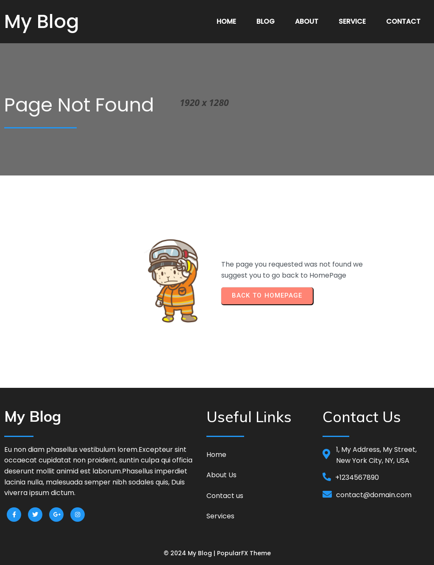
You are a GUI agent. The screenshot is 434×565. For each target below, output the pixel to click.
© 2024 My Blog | (190, 552)
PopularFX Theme (244, 552)
